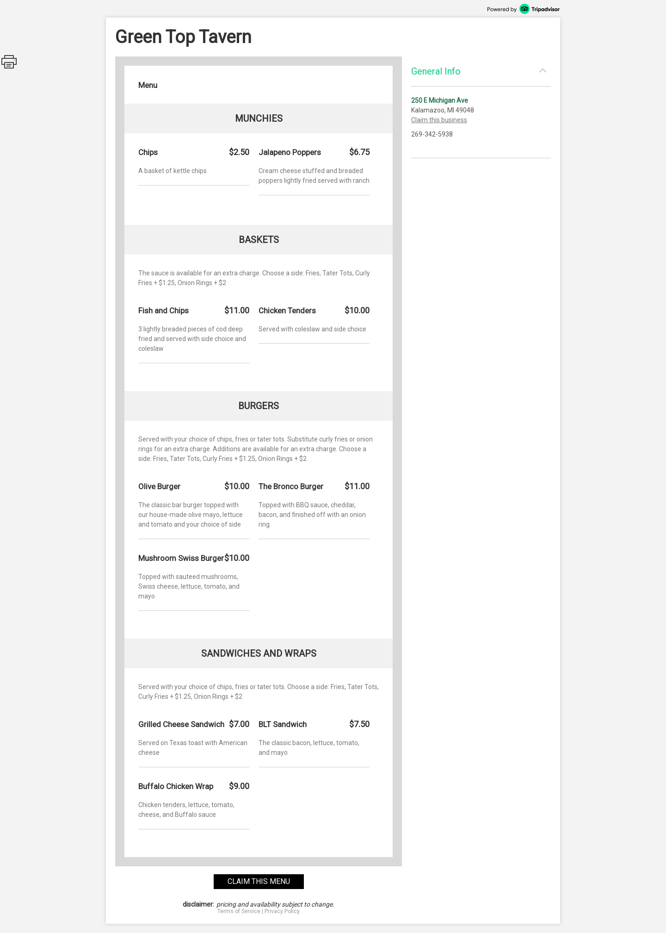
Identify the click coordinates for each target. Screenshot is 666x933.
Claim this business (439, 120)
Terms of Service (238, 911)
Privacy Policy (282, 911)
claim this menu (259, 881)
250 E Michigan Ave (439, 100)
